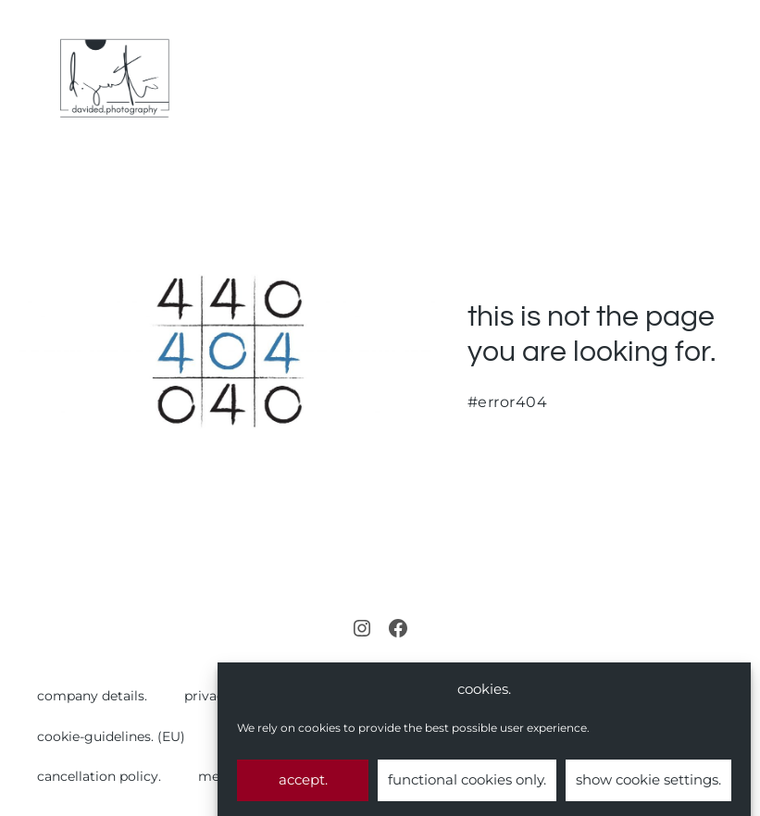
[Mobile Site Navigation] (734, 79)
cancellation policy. (99, 776)
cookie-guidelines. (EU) (111, 736)
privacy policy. (230, 695)
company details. (92, 695)
